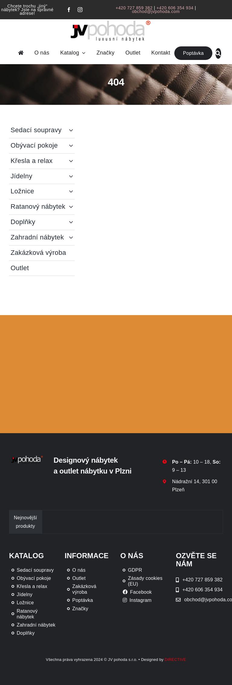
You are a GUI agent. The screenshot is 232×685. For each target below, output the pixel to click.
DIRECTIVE (175, 659)
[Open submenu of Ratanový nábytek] (72, 206)
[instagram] (80, 9)
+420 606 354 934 (174, 7)
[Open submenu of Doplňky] (72, 222)
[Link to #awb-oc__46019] (218, 53)
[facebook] (68, 9)
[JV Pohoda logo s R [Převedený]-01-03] (110, 20)
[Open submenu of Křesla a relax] (72, 161)
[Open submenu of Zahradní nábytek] (72, 237)
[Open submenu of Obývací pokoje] (72, 145)
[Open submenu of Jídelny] (72, 176)
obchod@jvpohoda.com (156, 11)
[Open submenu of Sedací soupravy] (72, 130)
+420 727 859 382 (134, 7)
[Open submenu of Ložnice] (72, 191)
